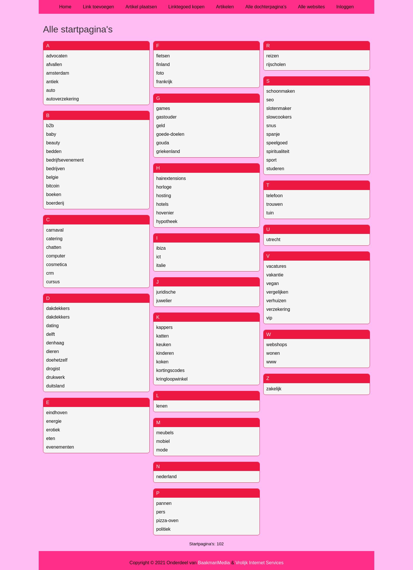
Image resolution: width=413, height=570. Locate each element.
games (163, 108)
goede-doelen (170, 134)
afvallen (54, 64)
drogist (53, 368)
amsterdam (57, 73)
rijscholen (276, 64)
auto (50, 90)
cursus (53, 281)
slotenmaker (278, 108)
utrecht (273, 239)
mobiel (163, 441)
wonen (273, 353)
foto (160, 73)
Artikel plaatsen (141, 6)
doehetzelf (56, 360)
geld (160, 125)
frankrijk (164, 81)
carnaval (54, 230)
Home (65, 6)
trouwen (274, 204)
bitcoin (52, 185)
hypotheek (167, 221)
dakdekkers (58, 308)
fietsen (163, 55)
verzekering (278, 309)
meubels (165, 432)
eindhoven (56, 412)
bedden (53, 151)
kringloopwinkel (172, 379)
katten (162, 336)
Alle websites (311, 6)
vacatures (276, 266)
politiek (163, 529)
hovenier (165, 212)
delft (50, 334)
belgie (52, 177)
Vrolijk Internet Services (259, 562)
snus (271, 125)
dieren (52, 351)
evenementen (60, 447)
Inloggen (345, 6)
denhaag (55, 342)
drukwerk (55, 377)
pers (160, 511)
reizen (272, 55)
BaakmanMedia (214, 562)
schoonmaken (280, 91)
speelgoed (277, 142)
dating (52, 325)
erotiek (53, 429)
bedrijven (55, 168)
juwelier (164, 300)
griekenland (168, 151)
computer (55, 255)
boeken (53, 194)
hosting (163, 195)
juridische (166, 292)
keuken (163, 344)
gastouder (166, 117)
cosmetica (56, 264)
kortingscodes (170, 370)
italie (161, 265)
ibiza (161, 248)
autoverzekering (62, 98)
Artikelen (225, 6)
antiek (52, 81)
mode (162, 449)
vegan (272, 283)
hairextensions (171, 178)
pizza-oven (167, 520)
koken (162, 361)
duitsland (55, 385)
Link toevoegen (98, 6)
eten (50, 438)
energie (53, 421)
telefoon (274, 195)
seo (270, 99)
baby (51, 134)
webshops (276, 344)
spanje (273, 134)
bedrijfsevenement (65, 160)
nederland (166, 476)
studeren (275, 168)
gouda (162, 142)
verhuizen (276, 300)
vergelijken (277, 292)
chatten (53, 247)
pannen (164, 503)
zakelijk (273, 388)
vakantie (275, 274)
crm (50, 273)
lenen (161, 406)
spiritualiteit (277, 151)
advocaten (56, 55)
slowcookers (279, 117)
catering (54, 238)
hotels (162, 204)
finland (163, 64)
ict (158, 256)
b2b (50, 125)
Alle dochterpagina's (266, 6)
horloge (164, 187)
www (271, 361)
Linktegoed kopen (186, 6)
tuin (270, 212)
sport (271, 160)
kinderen (165, 353)
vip (269, 317)
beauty (53, 142)
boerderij (55, 203)
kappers (164, 327)
